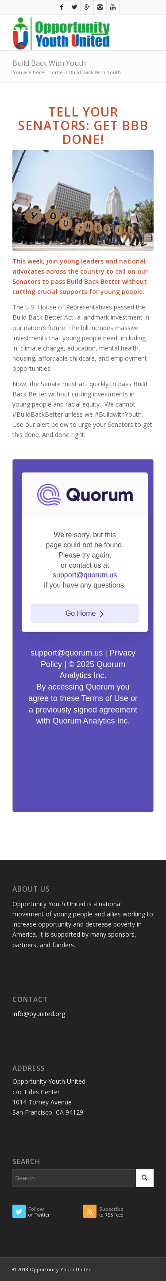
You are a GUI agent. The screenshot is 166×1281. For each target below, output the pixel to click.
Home (55, 72)
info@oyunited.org (38, 1014)
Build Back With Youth (49, 63)
